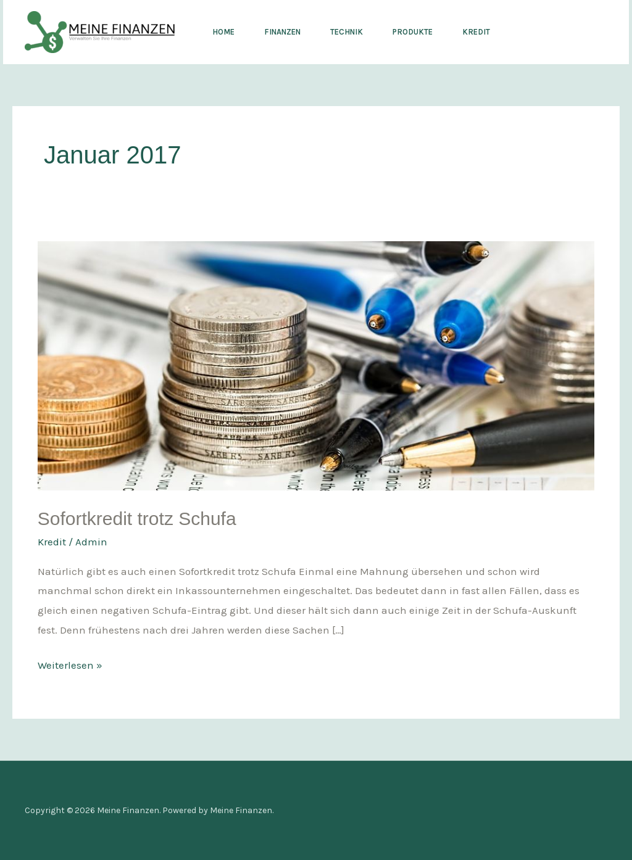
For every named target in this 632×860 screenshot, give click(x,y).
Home (223, 31)
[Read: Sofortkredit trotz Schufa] (316, 364)
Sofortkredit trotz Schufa (137, 518)
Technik (346, 31)
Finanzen (282, 31)
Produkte (413, 31)
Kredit (476, 31)
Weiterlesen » (70, 663)
